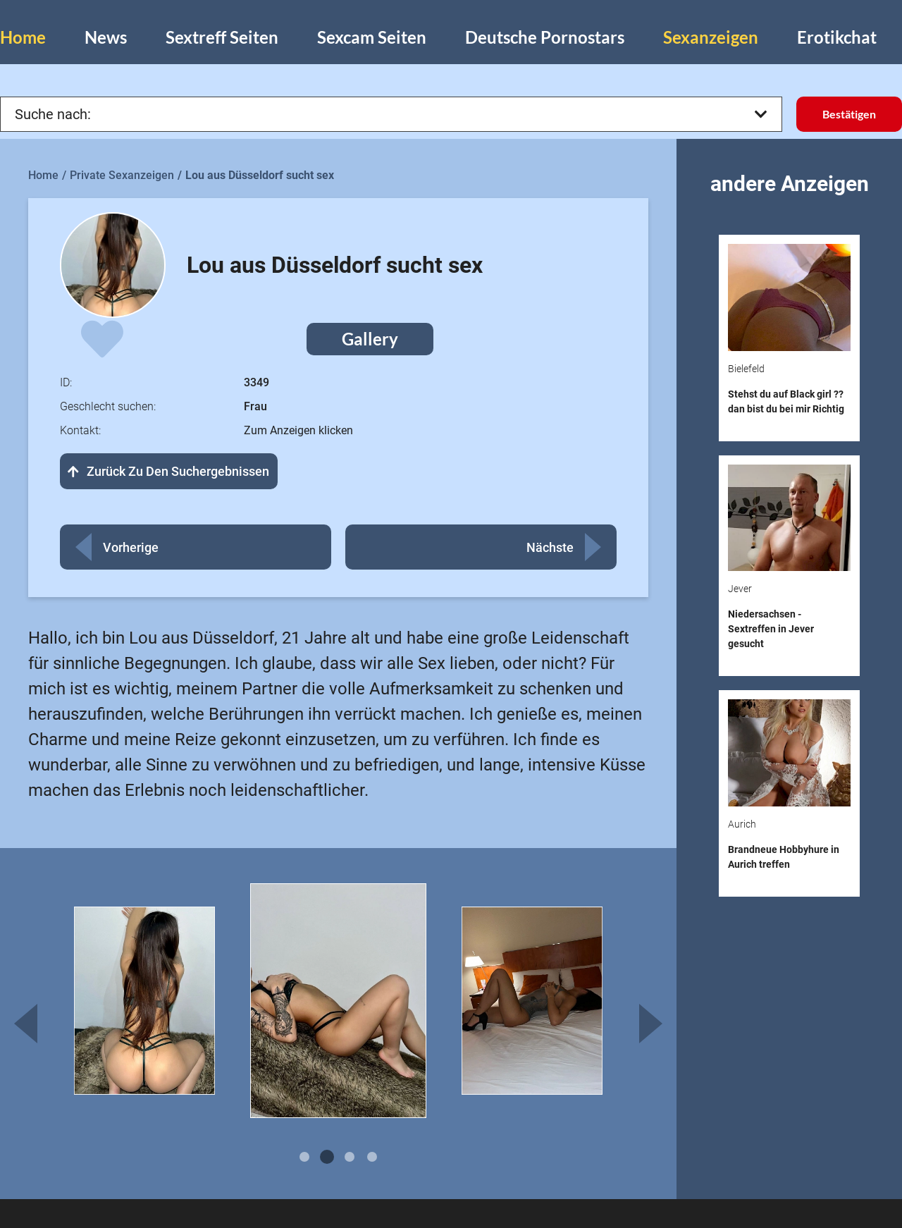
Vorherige (131, 547)
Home (23, 37)
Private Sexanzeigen (122, 175)
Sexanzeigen (710, 37)
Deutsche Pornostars (544, 37)
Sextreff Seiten (222, 37)
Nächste (550, 547)
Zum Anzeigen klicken (298, 430)
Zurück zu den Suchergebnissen (168, 471)
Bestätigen (849, 114)
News (106, 37)
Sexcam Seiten (371, 37)
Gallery (370, 339)
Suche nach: (391, 114)
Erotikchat (837, 37)
